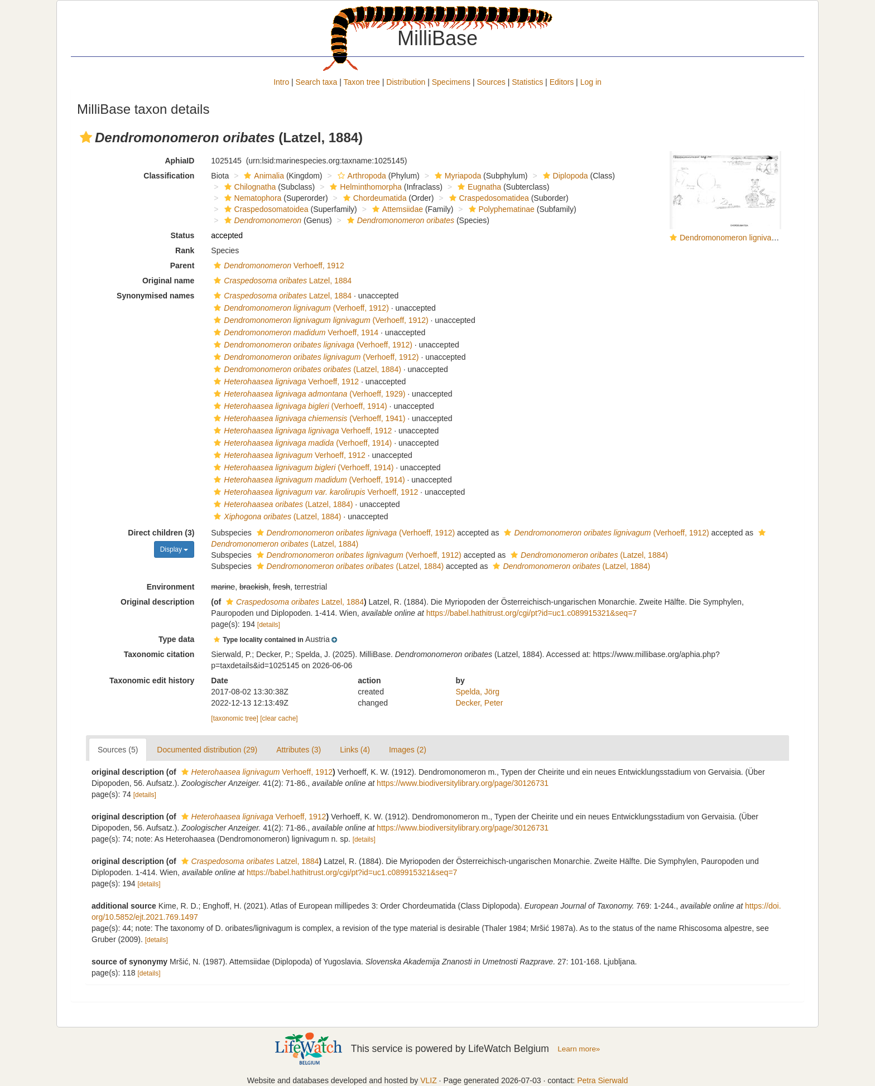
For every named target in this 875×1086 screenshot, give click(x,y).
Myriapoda (456, 175)
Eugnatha (478, 186)
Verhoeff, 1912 (277, 265)
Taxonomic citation (159, 654)
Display (174, 549)
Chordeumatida (373, 198)
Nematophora (252, 198)
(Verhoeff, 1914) (299, 406)
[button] (86, 137)
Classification (168, 175)
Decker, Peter (479, 702)
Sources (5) (118, 749)
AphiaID (179, 160)
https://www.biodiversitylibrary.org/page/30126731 (463, 783)
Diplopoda (564, 175)
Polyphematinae (500, 209)
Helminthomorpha (364, 186)
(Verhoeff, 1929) (308, 393)
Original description (157, 601)
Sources (491, 82)
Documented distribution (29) (207, 749)
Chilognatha (249, 186)
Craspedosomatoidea (265, 209)
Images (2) (407, 749)
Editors (562, 82)
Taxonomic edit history (151, 680)
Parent (182, 265)
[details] (268, 625)
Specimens (451, 82)
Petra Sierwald (602, 1080)
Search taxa (317, 82)
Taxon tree (362, 82)
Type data (176, 639)
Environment (171, 586)
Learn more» (578, 1049)
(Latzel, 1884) (306, 369)
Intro (281, 82)
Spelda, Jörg (478, 691)
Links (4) (355, 749)
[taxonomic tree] (234, 718)
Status (183, 235)
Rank (184, 250)
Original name (168, 280)
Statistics (527, 82)
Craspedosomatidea (487, 198)
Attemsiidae (396, 209)
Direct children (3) (161, 532)
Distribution (405, 82)
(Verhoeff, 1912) (299, 307)
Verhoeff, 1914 (294, 332)
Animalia (262, 175)
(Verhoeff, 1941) (308, 418)
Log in (591, 82)
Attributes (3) (298, 749)
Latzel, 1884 (281, 280)
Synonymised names (155, 295)
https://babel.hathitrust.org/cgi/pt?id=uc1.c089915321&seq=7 (531, 613)
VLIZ (428, 1080)
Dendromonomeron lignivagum (733, 237)
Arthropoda (360, 175)
